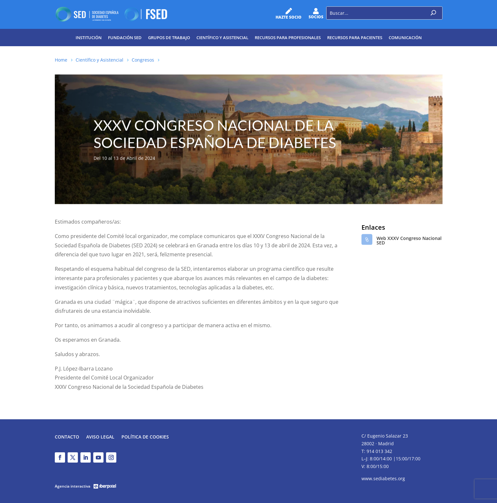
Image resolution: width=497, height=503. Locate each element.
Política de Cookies (145, 437)
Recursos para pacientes (354, 37)
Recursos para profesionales (288, 37)
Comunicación (405, 37)
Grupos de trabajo (169, 37)
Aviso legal (100, 437)
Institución (89, 37)
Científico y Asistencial (222, 37)
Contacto (67, 437)
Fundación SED (125, 37)
